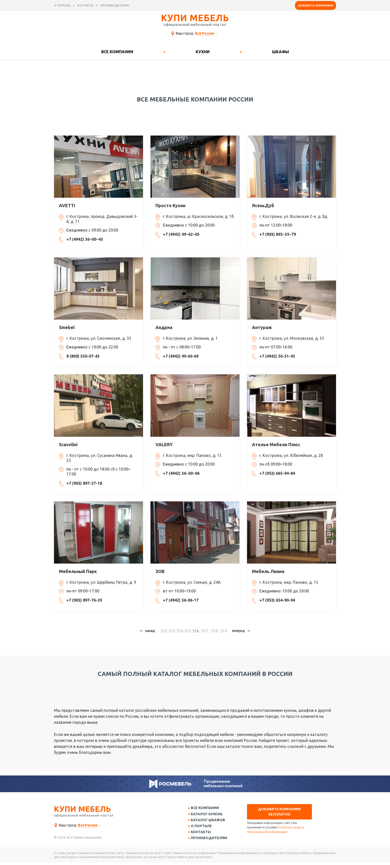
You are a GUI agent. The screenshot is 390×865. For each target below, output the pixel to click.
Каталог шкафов (210, 821)
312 (165, 631)
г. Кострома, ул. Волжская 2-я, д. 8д (293, 216)
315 (189, 631)
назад (152, 631)
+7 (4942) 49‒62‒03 (181, 234)
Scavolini (68, 444)
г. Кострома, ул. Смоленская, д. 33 (98, 338)
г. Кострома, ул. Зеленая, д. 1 (190, 338)
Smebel (67, 327)
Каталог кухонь (208, 815)
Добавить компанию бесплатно (279, 811)
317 (205, 631)
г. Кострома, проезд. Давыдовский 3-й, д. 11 (102, 219)
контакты (85, 5)
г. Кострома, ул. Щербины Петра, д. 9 (101, 582)
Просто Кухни (170, 205)
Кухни (203, 51)
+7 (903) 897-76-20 (84, 600)
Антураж (262, 327)
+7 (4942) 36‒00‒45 (84, 239)
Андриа (163, 327)
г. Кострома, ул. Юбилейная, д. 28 (291, 455)
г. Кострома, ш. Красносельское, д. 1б (198, 216)
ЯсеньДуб (263, 205)
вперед (237, 631)
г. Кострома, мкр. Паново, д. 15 (192, 455)
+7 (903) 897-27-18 (84, 483)
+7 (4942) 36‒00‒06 (181, 473)
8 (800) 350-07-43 (82, 356)
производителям (114, 5)
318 (213, 631)
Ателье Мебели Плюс (276, 444)
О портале (203, 827)
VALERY (164, 444)
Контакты (203, 834)
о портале (62, 5)
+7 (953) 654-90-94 (277, 600)
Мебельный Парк (78, 571)
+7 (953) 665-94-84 (277, 473)
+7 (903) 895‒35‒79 (277, 234)
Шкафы (280, 51)
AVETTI (67, 205)
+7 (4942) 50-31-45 (277, 356)
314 (181, 631)
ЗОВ (160, 571)
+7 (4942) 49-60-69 (180, 356)
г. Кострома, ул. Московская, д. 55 (291, 338)
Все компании (117, 51)
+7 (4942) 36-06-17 (180, 600)
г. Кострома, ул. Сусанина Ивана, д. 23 (99, 458)
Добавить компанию (315, 5)
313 (173, 631)
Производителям (211, 840)
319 (221, 631)
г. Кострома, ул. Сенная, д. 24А (192, 582)
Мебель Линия (268, 571)
